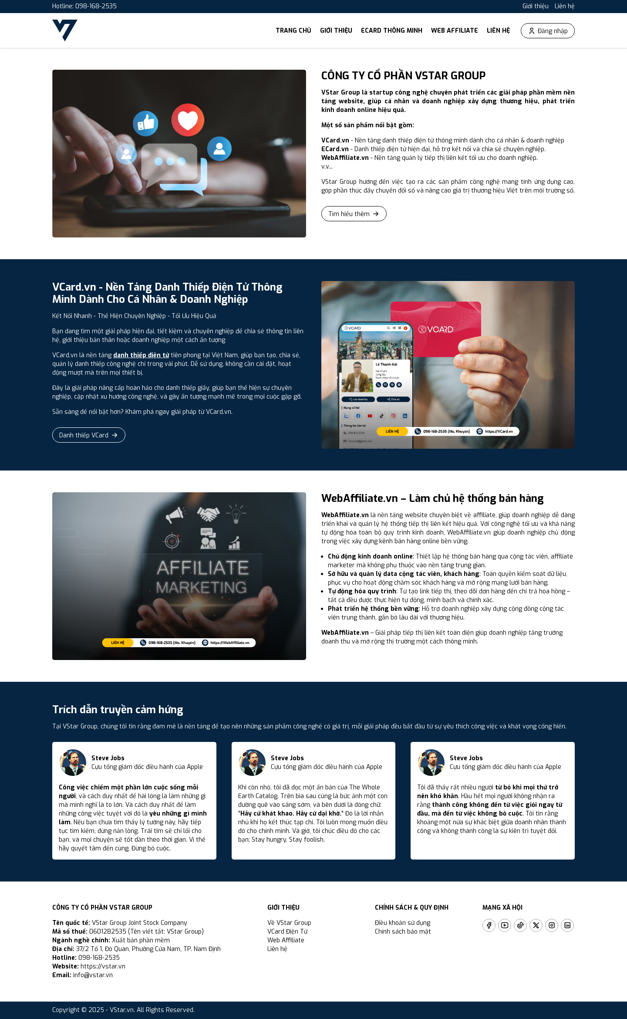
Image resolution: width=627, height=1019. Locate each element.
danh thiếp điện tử (141, 355)
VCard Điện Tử (287, 932)
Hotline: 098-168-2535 (84, 6)
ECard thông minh (391, 31)
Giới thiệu (535, 6)
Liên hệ (565, 6)
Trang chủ (293, 31)
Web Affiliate (454, 31)
